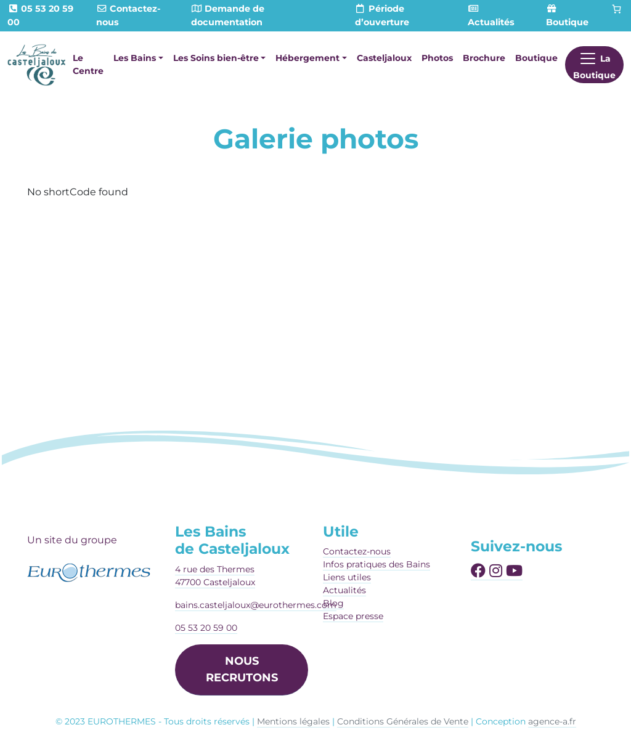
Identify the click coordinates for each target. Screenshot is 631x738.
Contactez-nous (357, 551)
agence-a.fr (552, 721)
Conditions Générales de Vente (402, 721)
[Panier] (617, 9)
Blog (333, 603)
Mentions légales (293, 721)
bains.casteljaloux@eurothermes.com (255, 604)
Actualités (344, 590)
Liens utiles (347, 577)
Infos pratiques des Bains (376, 564)
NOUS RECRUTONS (242, 669)
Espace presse (353, 616)
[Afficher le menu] (594, 64)
